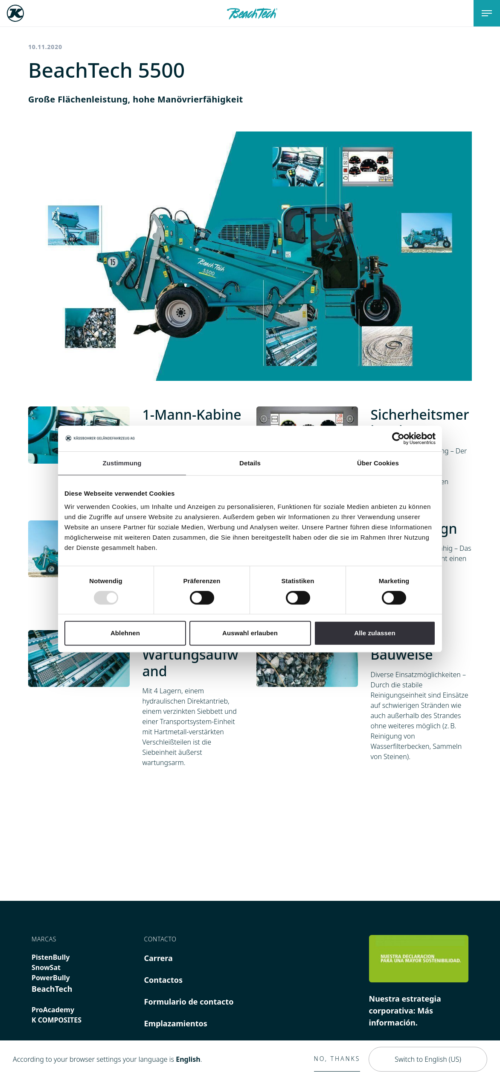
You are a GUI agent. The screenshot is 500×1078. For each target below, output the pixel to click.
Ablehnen (125, 633)
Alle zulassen (374, 633)
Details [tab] (250, 463)
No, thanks (337, 1059)
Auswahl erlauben (250, 633)
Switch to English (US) (428, 1059)
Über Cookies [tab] (378, 463)
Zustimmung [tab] (122, 463)
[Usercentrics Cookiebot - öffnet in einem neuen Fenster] (398, 438)
